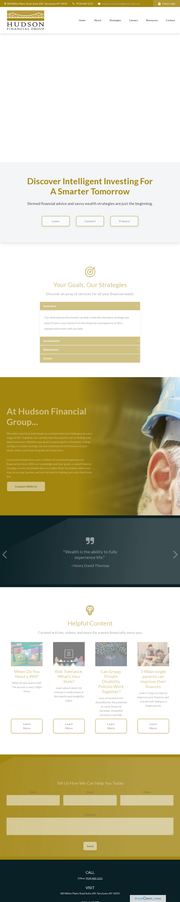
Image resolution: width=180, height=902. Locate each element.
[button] (82, 20)
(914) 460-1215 (82, 3)
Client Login (166, 3)
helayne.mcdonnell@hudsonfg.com (119, 3)
